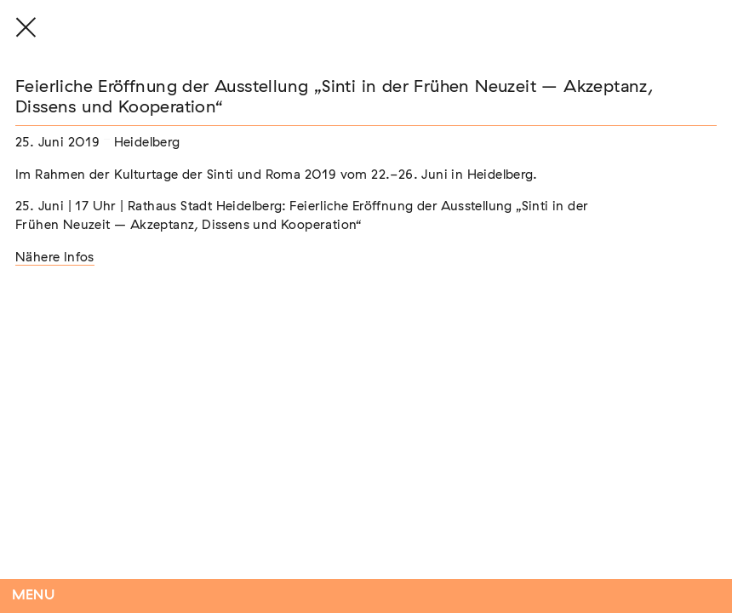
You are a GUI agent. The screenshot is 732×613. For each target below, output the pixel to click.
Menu (33, 595)
